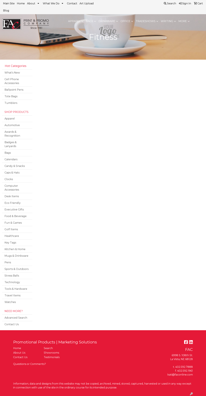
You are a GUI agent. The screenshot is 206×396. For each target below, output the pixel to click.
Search (170, 3)
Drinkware (106, 21)
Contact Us (12, 324)
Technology (12, 282)
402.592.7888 (184, 366)
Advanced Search (16, 317)
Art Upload (87, 3)
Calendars (11, 159)
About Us (19, 352)
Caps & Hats (12, 172)
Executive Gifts (14, 209)
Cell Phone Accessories (12, 81)
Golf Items (11, 229)
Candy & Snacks (15, 166)
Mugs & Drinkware (16, 255)
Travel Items (12, 295)
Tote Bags (11, 96)
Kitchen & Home (15, 249)
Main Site (9, 3)
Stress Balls (12, 275)
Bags (89, 21)
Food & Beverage (16, 216)
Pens (8, 262)
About (31, 3)
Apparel (74, 21)
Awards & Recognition (12, 133)
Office (125, 21)
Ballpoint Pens (14, 89)
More (182, 21)
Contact (72, 3)
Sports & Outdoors (16, 269)
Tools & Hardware (16, 288)
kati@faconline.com (180, 374)
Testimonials (52, 357)
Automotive (12, 125)
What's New (12, 72)
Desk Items (12, 196)
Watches (10, 302)
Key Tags (10, 242)
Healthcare (12, 236)
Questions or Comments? (29, 364)
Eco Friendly (13, 202)
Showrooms (51, 352)
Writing (167, 21)
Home (21, 3)
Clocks (9, 179)
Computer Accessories (12, 187)
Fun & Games (13, 222)
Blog (6, 10)
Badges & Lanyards (11, 144)
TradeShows (145, 21)
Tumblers (11, 102)
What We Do (51, 3)
